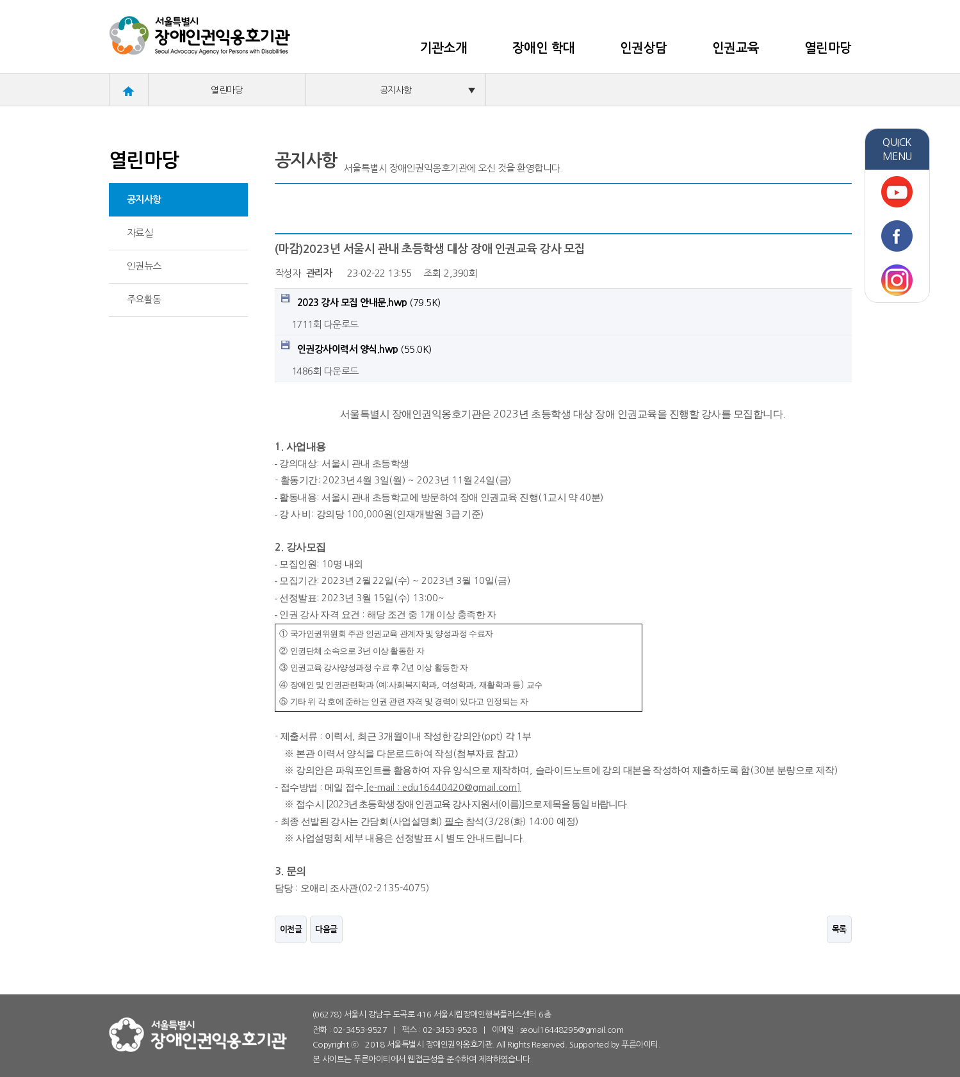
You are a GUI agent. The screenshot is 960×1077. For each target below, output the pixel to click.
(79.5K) (361, 300)
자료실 (140, 233)
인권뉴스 (144, 266)
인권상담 (643, 48)
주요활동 (144, 299)
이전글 (291, 929)
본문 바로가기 (0, 0)
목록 (839, 929)
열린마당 (828, 48)
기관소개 (444, 48)
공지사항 (428, 90)
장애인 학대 (543, 48)
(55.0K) (356, 347)
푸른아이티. (640, 1045)
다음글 (326, 929)
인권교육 (736, 48)
